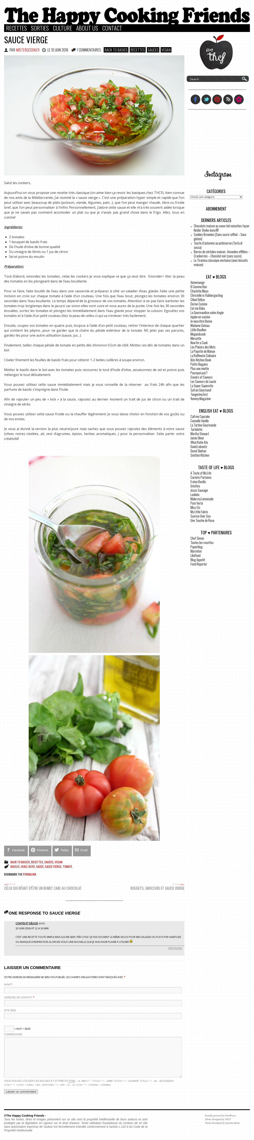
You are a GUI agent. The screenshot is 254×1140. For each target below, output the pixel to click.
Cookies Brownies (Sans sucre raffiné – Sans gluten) (220, 236)
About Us (87, 28)
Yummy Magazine (200, 398)
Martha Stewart (199, 433)
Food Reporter (198, 564)
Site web (10, 1010)
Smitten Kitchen (199, 455)
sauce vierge (53, 866)
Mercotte (195, 338)
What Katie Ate (199, 442)
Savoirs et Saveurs (201, 377)
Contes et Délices (27, 923)
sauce (40, 866)
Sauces (153, 49)
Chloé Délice (197, 299)
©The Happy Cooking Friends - (25, 1115)
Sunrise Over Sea (200, 516)
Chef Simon (197, 538)
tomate (67, 866)
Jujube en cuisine (200, 316)
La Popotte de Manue (202, 351)
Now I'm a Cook (199, 342)
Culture (62, 28)
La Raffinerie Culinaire (203, 355)
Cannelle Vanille (199, 420)
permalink (29, 874)
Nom (7, 984)
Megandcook (197, 334)
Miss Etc (195, 507)
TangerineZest (199, 394)
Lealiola (194, 494)
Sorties (40, 28)
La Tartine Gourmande (203, 425)
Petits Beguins (199, 364)
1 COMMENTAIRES (89, 49)
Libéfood (195, 555)
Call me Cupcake (200, 416)
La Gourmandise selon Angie (207, 312)
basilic (15, 866)
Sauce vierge (26, 39)
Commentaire (13, 1034)
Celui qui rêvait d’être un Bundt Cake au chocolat (43, 886)
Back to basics (116, 49)
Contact (112, 28)
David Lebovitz (198, 446)
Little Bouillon (198, 329)
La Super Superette (201, 385)
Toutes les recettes (202, 542)
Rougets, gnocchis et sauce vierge (157, 886)
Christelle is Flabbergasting (206, 295)
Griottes (195, 486)
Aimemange (197, 282)
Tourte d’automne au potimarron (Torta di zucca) (218, 245)
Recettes (16, 28)
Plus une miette (199, 368)
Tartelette (196, 429)
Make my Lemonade (201, 498)
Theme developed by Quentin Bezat (222, 1123)
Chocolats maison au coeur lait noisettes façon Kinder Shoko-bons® (221, 228)
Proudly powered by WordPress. (220, 1115)
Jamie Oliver (197, 438)
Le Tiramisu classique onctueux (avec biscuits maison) (221, 262)
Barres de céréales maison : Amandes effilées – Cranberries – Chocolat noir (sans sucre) (222, 253)
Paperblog (196, 546)
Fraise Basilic (198, 481)
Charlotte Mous (199, 291)
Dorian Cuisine (198, 303)
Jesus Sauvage (199, 490)
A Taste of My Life (200, 473)
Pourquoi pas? (199, 372)
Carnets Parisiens (201, 477)
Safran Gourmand (200, 390)
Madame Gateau (200, 325)
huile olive (28, 866)
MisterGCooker (28, 49)
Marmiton (196, 551)
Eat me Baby (197, 308)
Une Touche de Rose (202, 520)
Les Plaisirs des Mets (202, 347)
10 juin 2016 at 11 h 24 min (32, 928)
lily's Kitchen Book (200, 359)
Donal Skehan (198, 450)
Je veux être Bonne (201, 321)
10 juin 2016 (59, 49)
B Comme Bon (198, 286)
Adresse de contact (18, 997)
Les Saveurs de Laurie (203, 381)
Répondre (175, 948)
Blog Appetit (197, 559)
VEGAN (166, 49)
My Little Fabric (199, 511)
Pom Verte (196, 503)
